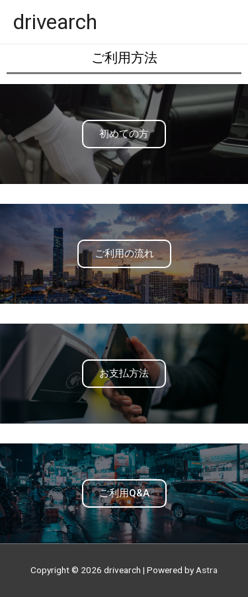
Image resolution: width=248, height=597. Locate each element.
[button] (124, 134)
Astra (207, 570)
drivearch (55, 21)
